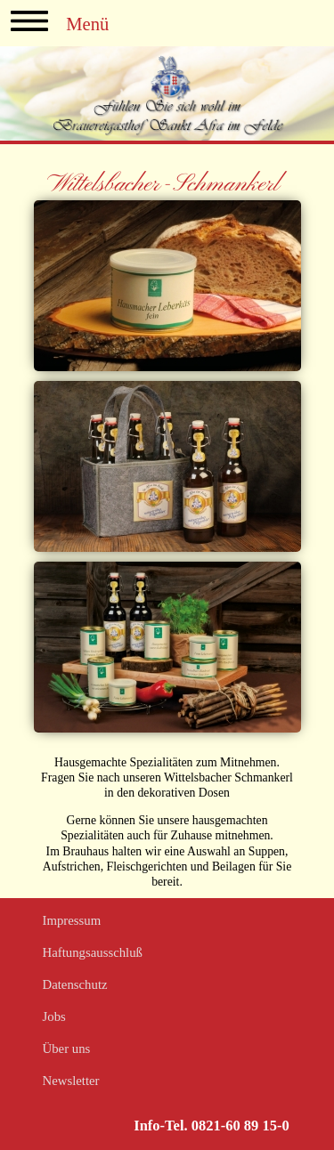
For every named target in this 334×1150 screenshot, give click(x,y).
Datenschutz (75, 984)
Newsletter (71, 1080)
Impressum (72, 920)
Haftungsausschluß (93, 952)
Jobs (54, 1016)
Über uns (67, 1048)
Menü (60, 21)
